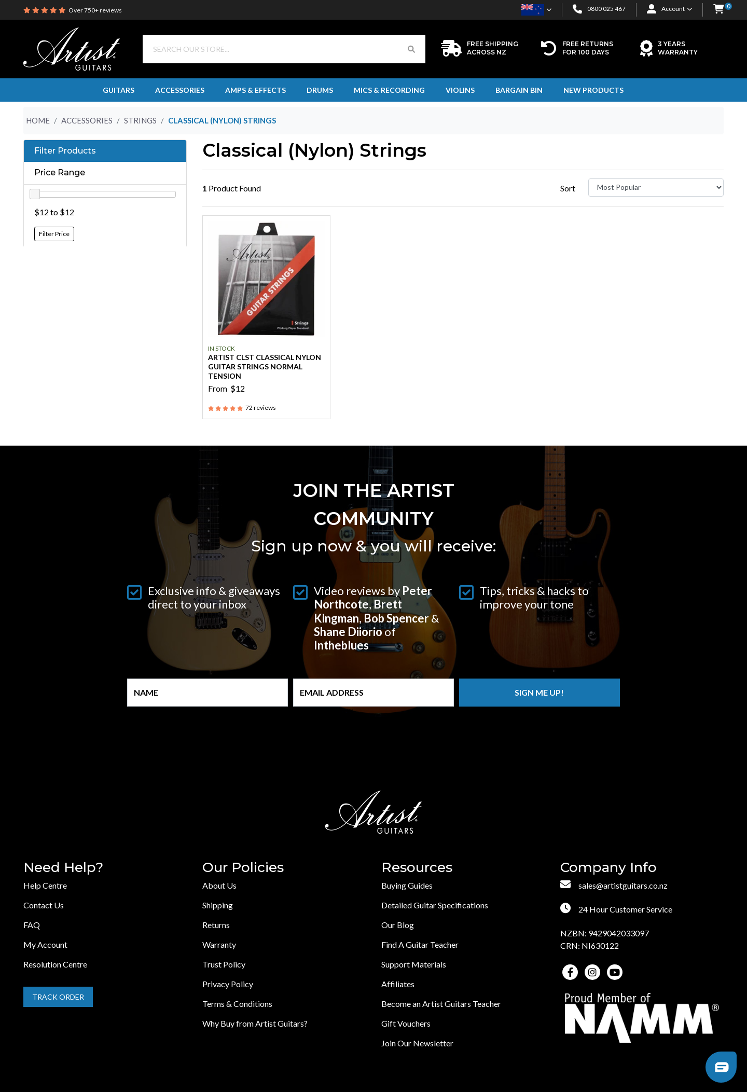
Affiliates (397, 984)
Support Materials (413, 964)
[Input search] (270, 49)
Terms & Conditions (237, 1003)
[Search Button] (411, 49)
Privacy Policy (227, 984)
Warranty (219, 944)
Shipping (217, 905)
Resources (416, 868)
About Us (219, 885)
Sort (567, 188)
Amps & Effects (255, 90)
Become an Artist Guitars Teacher (441, 1003)
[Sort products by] (656, 187)
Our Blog (397, 925)
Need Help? (63, 868)
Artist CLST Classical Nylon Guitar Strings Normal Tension (264, 366)
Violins (460, 90)
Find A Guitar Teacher (420, 944)
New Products (593, 90)
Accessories (179, 90)
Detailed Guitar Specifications (434, 905)
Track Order (58, 996)
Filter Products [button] (65, 151)
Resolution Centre (55, 964)
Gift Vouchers (406, 1023)
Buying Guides (407, 885)
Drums (320, 90)
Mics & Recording (389, 90)
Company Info (608, 868)
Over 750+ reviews (95, 10)
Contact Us (43, 905)
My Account (45, 944)
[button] (718, 9)
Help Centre (45, 885)
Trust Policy (223, 964)
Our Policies (243, 868)
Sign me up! (539, 692)
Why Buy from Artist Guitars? (255, 1023)
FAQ (31, 925)
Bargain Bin (519, 90)
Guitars (118, 90)
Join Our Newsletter (417, 1043)
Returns (216, 925)
